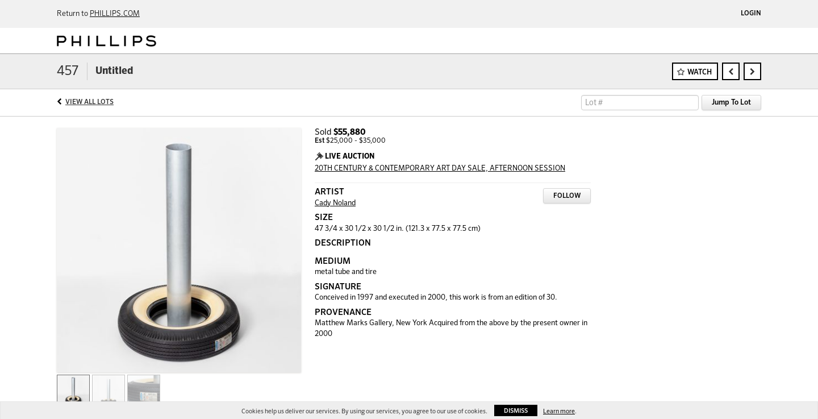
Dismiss (516, 411)
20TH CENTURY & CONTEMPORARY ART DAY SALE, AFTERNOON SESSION (440, 168)
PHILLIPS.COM (115, 14)
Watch (699, 72)
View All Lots (89, 102)
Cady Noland (335, 203)
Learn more (559, 411)
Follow (567, 196)
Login (751, 13)
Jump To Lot (731, 102)
